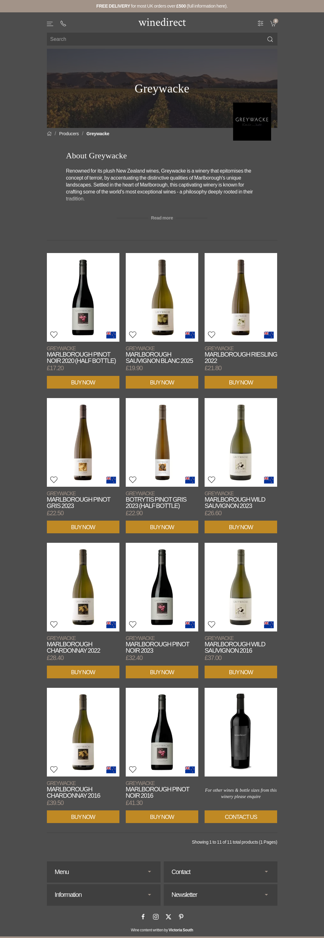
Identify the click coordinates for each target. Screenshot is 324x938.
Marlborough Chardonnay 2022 (73, 645)
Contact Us (241, 817)
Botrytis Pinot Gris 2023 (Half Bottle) (156, 500)
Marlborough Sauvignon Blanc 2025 (159, 355)
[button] (50, 24)
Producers (69, 133)
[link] (273, 23)
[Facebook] (143, 916)
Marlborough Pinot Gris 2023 (79, 500)
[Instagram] (155, 916)
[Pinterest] (181, 916)
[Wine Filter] (260, 23)
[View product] (83, 297)
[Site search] (162, 39)
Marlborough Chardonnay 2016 (73, 790)
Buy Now (83, 382)
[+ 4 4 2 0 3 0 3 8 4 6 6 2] (63, 23)
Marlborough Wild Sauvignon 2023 (235, 500)
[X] (168, 916)
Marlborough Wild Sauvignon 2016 (235, 645)
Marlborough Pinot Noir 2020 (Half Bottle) (81, 355)
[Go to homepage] (162, 22)
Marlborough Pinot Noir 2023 (157, 645)
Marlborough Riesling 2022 (241, 355)
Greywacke (97, 133)
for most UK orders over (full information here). (162, 6)
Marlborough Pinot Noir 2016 (157, 790)
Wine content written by (162, 930)
